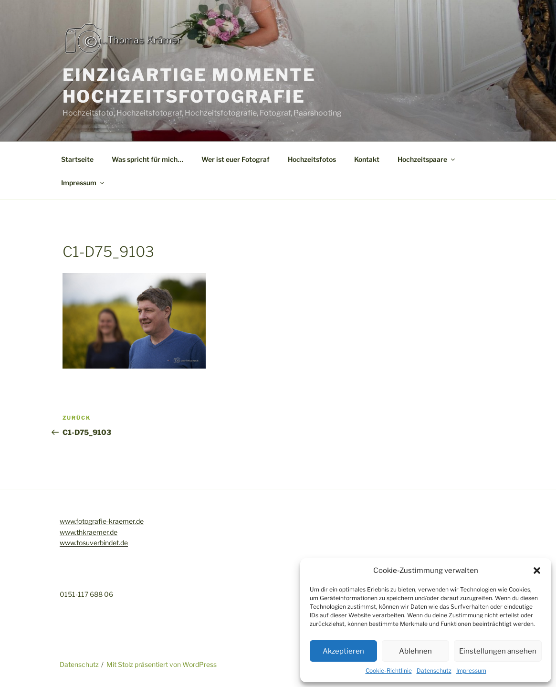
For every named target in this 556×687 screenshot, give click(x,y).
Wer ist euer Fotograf (235, 159)
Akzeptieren (343, 651)
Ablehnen (415, 651)
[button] (537, 570)
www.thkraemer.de (88, 532)
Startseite (77, 159)
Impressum (471, 670)
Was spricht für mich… (147, 159)
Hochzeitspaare (427, 159)
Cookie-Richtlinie (389, 670)
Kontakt (366, 159)
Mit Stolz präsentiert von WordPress (161, 664)
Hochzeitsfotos (312, 159)
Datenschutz (434, 670)
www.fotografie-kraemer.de (102, 521)
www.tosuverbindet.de (94, 543)
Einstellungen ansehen (497, 651)
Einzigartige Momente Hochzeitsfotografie (189, 85)
